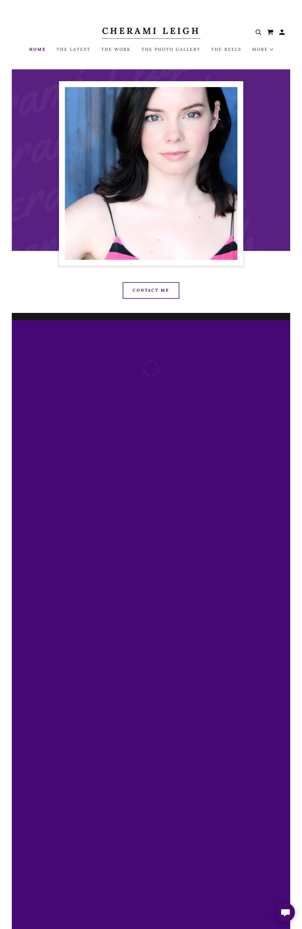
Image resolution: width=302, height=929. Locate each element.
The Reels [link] (226, 49)
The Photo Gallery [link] (171, 49)
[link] (151, 32)
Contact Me (151, 290)
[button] (270, 32)
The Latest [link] (74, 49)
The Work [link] (116, 49)
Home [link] (37, 49)
